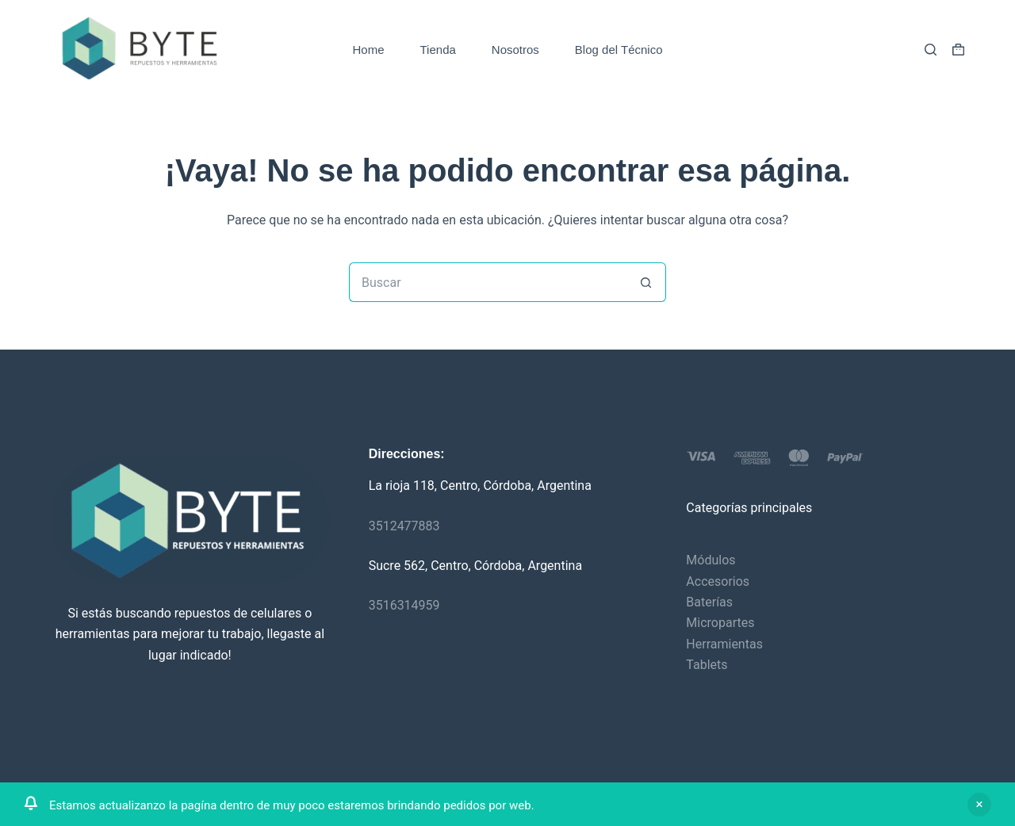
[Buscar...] (487, 282)
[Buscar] (930, 49)
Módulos (710, 560)
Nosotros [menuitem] (515, 49)
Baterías (709, 602)
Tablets (706, 664)
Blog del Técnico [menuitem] (619, 49)
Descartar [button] (979, 804)
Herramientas (724, 644)
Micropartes (720, 622)
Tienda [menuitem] (438, 49)
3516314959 (404, 605)
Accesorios (717, 581)
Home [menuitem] (369, 49)
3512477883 (404, 525)
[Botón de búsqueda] (646, 282)
